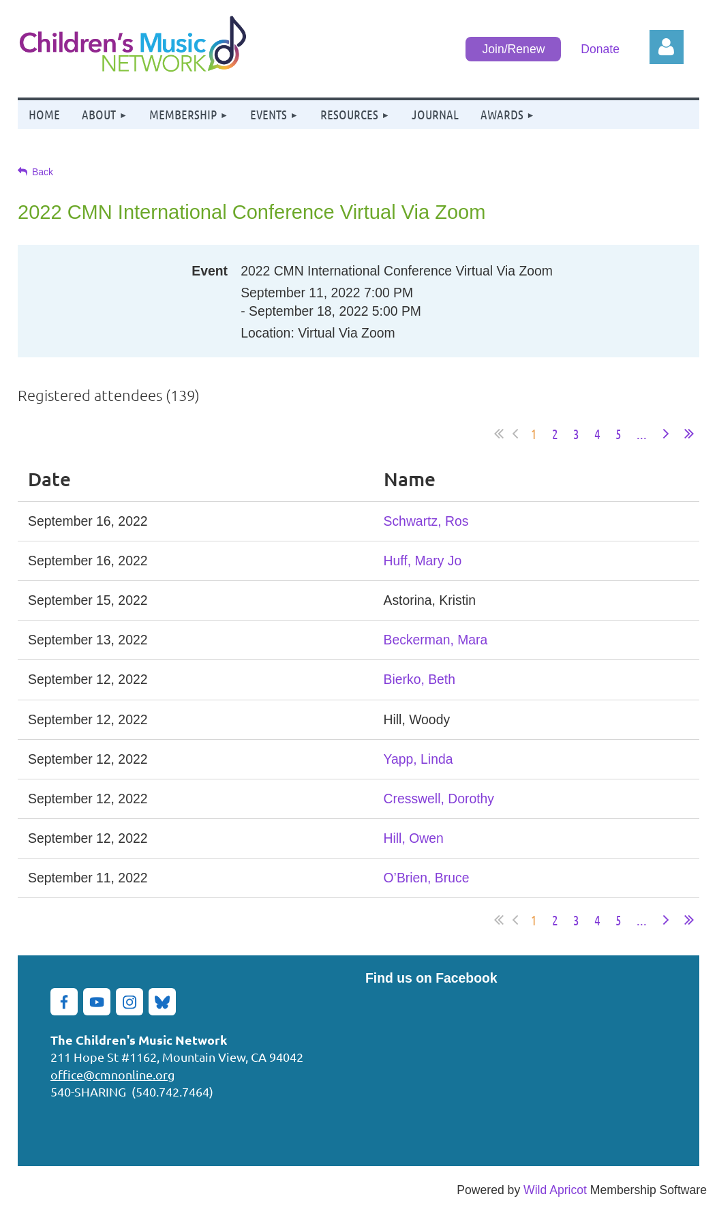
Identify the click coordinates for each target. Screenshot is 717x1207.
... (642, 434)
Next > (666, 434)
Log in (667, 47)
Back (42, 171)
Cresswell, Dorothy (439, 798)
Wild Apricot (555, 1190)
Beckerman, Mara (436, 639)
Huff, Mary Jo (423, 560)
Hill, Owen (414, 838)
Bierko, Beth (419, 679)
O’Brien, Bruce (427, 877)
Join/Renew (513, 49)
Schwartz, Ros (426, 520)
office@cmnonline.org (112, 1074)
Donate (600, 49)
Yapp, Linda (418, 758)
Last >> (689, 434)
